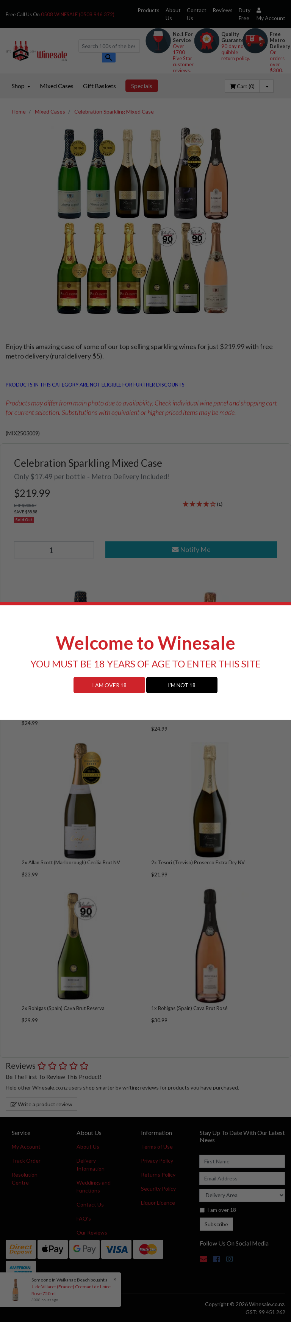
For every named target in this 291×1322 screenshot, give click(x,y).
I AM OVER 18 (109, 685)
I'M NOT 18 (182, 685)
